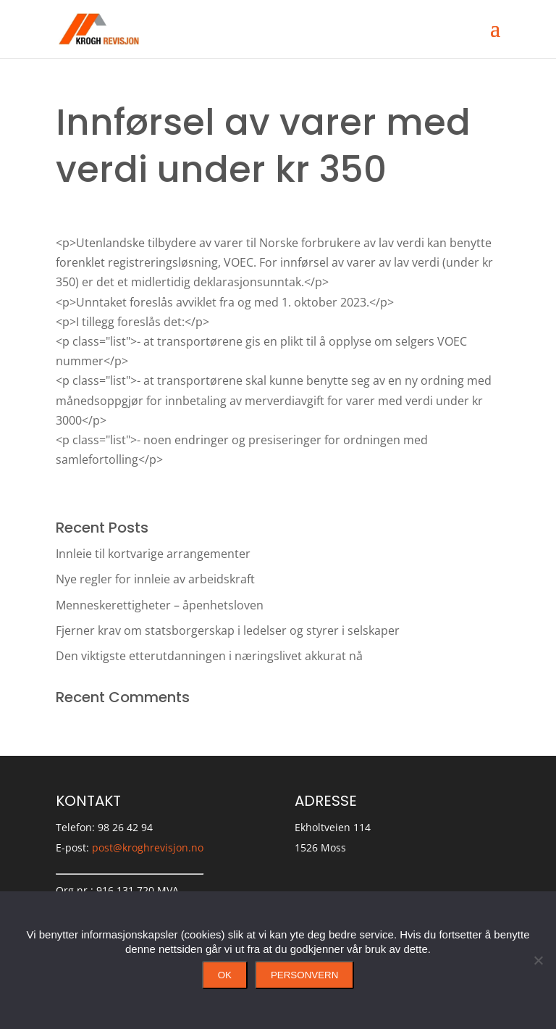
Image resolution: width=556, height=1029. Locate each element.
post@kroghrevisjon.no (147, 847)
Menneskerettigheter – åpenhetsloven (160, 605)
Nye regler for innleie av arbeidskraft (155, 579)
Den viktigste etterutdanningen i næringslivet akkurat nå (209, 656)
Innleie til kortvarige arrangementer (153, 554)
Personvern (304, 975)
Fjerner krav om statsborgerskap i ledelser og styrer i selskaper (228, 630)
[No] (538, 960)
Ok (225, 975)
